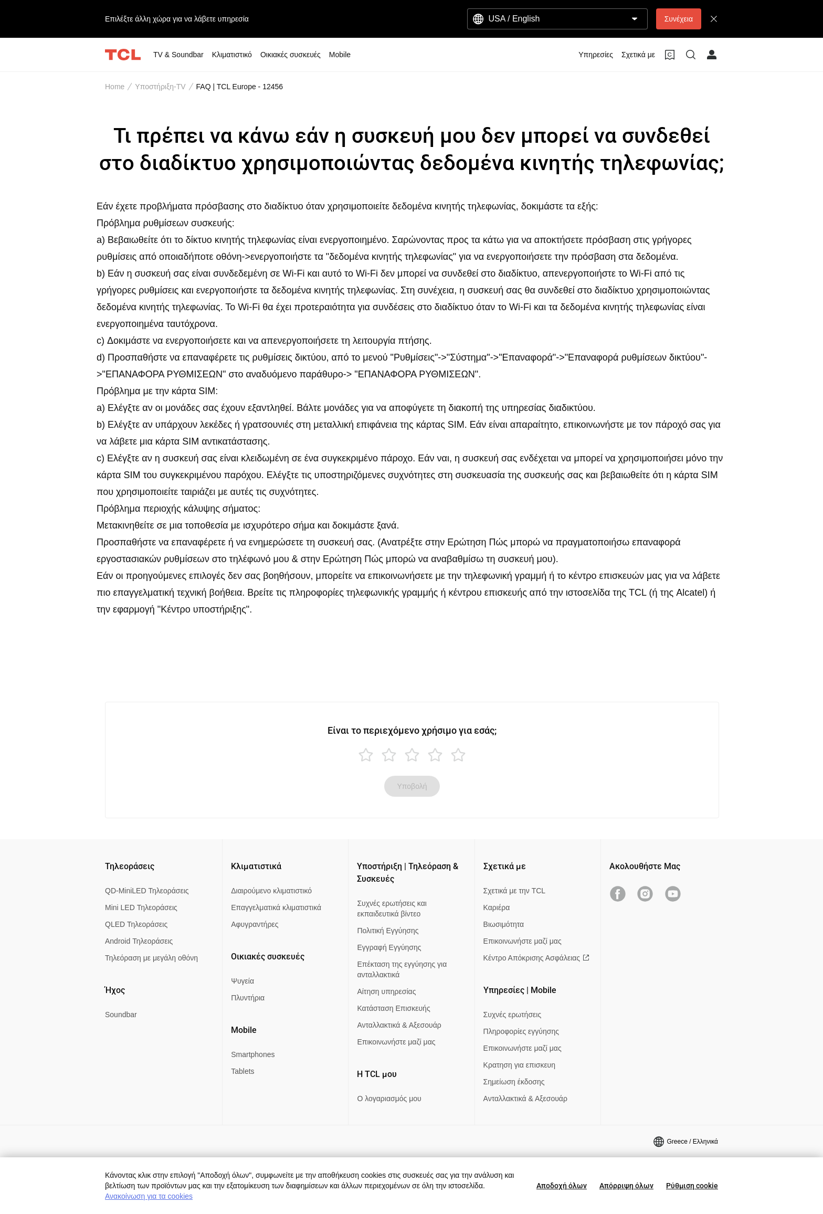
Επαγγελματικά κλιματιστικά (276, 907)
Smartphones (253, 1054)
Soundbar (121, 1014)
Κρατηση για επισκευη (519, 1065)
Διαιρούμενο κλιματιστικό (271, 890)
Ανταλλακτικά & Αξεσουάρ (399, 1025)
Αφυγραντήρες (254, 924)
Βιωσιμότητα (503, 924)
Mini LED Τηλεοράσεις (141, 907)
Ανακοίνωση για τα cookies (149, 1196)
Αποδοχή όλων (561, 1185)
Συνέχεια (678, 19)
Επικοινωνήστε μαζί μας (396, 1042)
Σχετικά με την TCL (514, 890)
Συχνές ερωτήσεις (512, 1014)
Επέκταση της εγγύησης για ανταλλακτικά (402, 969)
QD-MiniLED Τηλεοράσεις (147, 890)
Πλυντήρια (248, 998)
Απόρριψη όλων (626, 1185)
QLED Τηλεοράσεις (136, 924)
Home (114, 86)
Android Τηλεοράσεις (139, 941)
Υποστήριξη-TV (160, 86)
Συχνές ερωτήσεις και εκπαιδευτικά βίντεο (391, 908)
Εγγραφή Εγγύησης (389, 947)
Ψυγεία (242, 981)
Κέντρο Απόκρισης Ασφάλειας (536, 958)
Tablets (242, 1071)
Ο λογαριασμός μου (389, 1098)
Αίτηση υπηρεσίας (386, 991)
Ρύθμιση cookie (692, 1185)
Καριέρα (496, 907)
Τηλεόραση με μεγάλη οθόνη (151, 958)
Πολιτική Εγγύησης (387, 930)
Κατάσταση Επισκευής (393, 1008)
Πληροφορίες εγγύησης (521, 1031)
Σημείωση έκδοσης (514, 1082)
